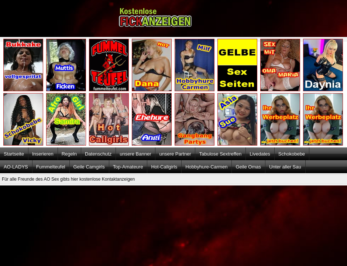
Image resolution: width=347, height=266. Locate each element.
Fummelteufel (50, 167)
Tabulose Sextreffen (220, 154)
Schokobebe (291, 154)
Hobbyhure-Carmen (206, 167)
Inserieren (43, 154)
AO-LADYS (16, 167)
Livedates (260, 154)
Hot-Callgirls (164, 167)
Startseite (14, 154)
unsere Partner (175, 154)
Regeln (69, 154)
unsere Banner (135, 154)
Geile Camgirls (89, 167)
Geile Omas (248, 167)
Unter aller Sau (285, 167)
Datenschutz (98, 154)
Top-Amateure (128, 167)
